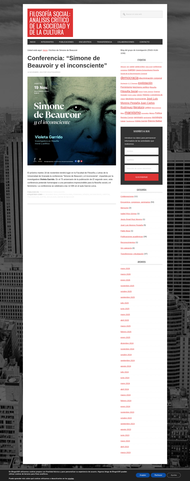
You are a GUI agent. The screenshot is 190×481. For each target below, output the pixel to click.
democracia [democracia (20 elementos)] (130, 78)
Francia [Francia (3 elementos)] (140, 91)
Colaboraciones (127, 196)
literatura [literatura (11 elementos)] (138, 107)
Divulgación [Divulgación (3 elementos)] (124, 83)
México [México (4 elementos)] (151, 113)
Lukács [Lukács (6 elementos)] (148, 107)
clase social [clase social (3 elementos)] (148, 66)
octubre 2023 (126, 418)
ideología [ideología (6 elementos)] (129, 99)
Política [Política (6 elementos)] (158, 113)
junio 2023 (125, 435)
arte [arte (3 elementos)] (128, 66)
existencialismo (65, 194)
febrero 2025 (126, 332)
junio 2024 (125, 378)
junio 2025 (125, 309)
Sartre (43, 197)
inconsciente (96, 194)
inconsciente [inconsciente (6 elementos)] (140, 99)
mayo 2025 (125, 314)
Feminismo (77, 194)
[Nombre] (142, 151)
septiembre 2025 (128, 297)
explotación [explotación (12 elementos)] (145, 83)
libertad (106, 194)
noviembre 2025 (127, 286)
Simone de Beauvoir (65, 197)
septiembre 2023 (128, 424)
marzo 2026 (126, 274)
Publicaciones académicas (132, 236)
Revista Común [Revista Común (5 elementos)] (127, 117)
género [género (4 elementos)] (139, 95)
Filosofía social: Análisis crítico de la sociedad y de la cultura (49, 22)
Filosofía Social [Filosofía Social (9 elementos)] (129, 91)
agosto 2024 (126, 366)
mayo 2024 (125, 383)
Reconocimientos (128, 242)
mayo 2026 (125, 268)
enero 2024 (125, 406)
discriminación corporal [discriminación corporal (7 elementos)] (150, 78)
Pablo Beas (125, 231)
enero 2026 (125, 280)
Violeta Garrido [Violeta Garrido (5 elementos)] (141, 121)
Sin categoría (126, 248)
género (86, 194)
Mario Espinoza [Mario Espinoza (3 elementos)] (156, 107)
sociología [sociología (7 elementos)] (157, 117)
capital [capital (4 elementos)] (132, 67)
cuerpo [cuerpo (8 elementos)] (131, 70)
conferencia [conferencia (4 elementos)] (157, 67)
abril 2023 (125, 447)
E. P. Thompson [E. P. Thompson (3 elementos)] (133, 83)
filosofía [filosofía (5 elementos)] (153, 87)
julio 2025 (125, 303)
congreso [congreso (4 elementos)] (124, 70)
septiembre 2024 (128, 360)
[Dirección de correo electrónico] (142, 168)
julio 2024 (125, 372)
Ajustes (173, 475)
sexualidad (51, 197)
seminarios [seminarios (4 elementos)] (147, 117)
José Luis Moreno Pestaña (132, 225)
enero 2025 (125, 337)
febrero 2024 (126, 401)
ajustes (74, 479)
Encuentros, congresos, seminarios (135, 202)
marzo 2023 (126, 452)
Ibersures (125, 208)
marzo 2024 (126, 395)
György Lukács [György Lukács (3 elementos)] (132, 95)
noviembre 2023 (127, 412)
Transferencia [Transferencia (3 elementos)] (130, 121)
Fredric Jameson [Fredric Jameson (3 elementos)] (148, 91)
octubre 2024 (126, 355)
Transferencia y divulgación (52, 192)
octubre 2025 (126, 291)
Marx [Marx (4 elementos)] (122, 113)
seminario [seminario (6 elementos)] (138, 117)
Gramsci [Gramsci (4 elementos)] (157, 91)
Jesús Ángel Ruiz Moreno (131, 219)
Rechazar (158, 475)
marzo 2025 (126, 326)
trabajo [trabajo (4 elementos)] (123, 121)
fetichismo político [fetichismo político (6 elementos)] (141, 87)
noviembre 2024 (127, 349)
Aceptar (142, 475)
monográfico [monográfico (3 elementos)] (145, 113)
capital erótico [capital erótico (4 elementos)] (140, 67)
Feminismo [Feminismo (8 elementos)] (126, 87)
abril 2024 (125, 389)
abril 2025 (125, 320)
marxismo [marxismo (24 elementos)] (133, 112)
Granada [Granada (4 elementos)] (124, 95)
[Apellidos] (142, 159)
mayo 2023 (125, 441)
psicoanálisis (33, 197)
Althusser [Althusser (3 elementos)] (123, 66)
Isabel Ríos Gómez (129, 213)
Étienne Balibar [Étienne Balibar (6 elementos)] (155, 121)
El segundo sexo (50, 194)
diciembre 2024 (127, 343)
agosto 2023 (126, 429)
